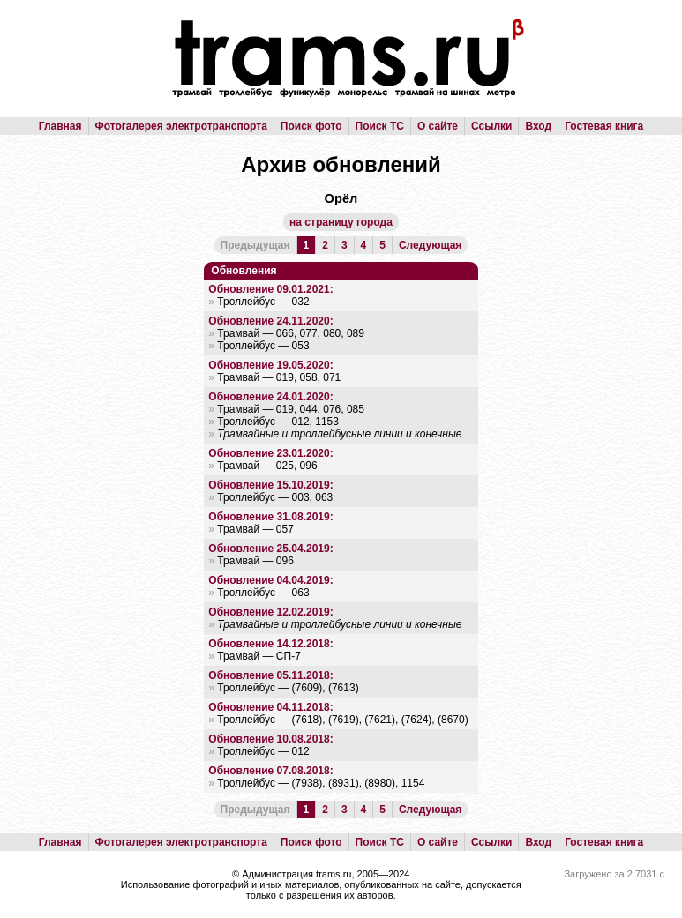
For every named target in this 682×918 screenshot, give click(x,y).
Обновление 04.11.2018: (270, 707)
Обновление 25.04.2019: (270, 548)
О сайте (437, 126)
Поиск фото (311, 126)
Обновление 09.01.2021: (270, 289)
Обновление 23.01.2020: (270, 453)
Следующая (430, 245)
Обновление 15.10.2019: (270, 485)
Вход (538, 126)
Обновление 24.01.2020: (270, 397)
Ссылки (491, 126)
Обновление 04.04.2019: (270, 580)
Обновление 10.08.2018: (270, 739)
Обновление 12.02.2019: (270, 612)
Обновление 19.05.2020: (270, 365)
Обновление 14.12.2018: (270, 644)
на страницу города (341, 222)
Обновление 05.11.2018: (270, 675)
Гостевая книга (604, 126)
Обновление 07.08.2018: (270, 771)
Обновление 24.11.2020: (270, 321)
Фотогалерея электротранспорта (181, 126)
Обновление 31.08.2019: (270, 517)
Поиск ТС (380, 126)
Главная (60, 126)
